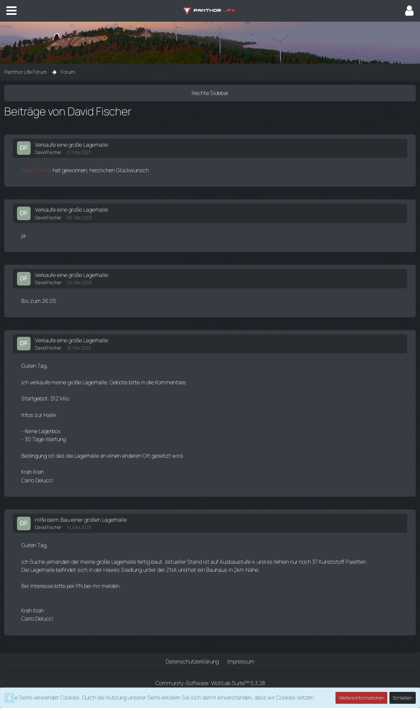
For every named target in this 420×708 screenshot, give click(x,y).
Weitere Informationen (361, 697)
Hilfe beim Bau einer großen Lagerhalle (81, 519)
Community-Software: (210, 683)
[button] (11, 10)
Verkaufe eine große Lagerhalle (71, 144)
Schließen (402, 697)
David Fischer (48, 152)
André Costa (36, 170)
